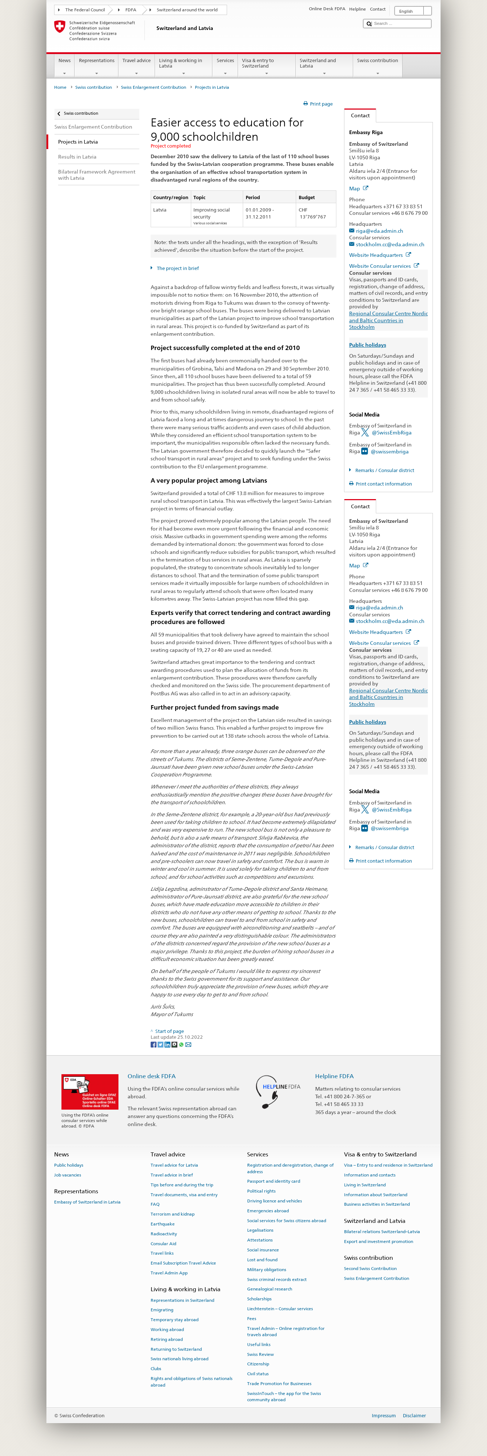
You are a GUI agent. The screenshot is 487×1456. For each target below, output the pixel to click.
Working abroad (167, 1329)
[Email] (188, 1044)
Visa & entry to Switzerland (266, 67)
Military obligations (266, 1269)
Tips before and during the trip (182, 1184)
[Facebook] (154, 1044)
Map (359, 188)
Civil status (258, 1373)
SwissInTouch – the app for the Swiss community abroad (284, 1396)
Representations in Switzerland (182, 1300)
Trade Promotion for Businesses (279, 1383)
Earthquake (163, 1224)
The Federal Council (85, 9)
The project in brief (177, 268)
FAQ (155, 1204)
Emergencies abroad (268, 1210)
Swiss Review (260, 1354)
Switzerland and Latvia (324, 67)
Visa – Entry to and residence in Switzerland (388, 1165)
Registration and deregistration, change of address (290, 1168)
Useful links (259, 1344)
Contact (357, 115)
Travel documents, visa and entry (184, 1194)
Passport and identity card (273, 1181)
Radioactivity (164, 1233)
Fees (251, 1318)
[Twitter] (161, 1044)
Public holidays (68, 1165)
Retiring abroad (167, 1339)
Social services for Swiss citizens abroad (286, 1220)
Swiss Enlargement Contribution (153, 87)
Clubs (156, 1368)
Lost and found (262, 1259)
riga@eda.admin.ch (379, 231)
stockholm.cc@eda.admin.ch (390, 244)
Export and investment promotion (378, 1241)
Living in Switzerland (365, 1184)
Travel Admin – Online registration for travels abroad (286, 1331)
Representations (96, 67)
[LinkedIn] (168, 1044)
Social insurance (263, 1249)
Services (225, 67)
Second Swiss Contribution (370, 1268)
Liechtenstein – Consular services (280, 1308)
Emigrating (162, 1309)
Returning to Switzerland (176, 1349)
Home (60, 87)
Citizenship (258, 1363)
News (65, 67)
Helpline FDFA (334, 1076)
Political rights (261, 1191)
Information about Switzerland (375, 1194)
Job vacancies (67, 1175)
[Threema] (174, 1044)
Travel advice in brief (172, 1175)
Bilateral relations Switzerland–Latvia (382, 1231)
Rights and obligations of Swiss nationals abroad (192, 1381)
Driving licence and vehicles (274, 1201)
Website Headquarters (380, 255)
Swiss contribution (378, 67)
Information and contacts (370, 1175)
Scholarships (259, 1298)
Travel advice (137, 67)
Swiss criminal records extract (277, 1279)
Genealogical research (269, 1289)
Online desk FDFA (152, 1076)
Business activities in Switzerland (377, 1204)
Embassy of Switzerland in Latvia (87, 1202)
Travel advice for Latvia (174, 1165)
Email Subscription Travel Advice (183, 1263)
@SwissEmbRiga (392, 432)
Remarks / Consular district (384, 470)
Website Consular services (384, 266)
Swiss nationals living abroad (179, 1358)
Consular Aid (163, 1243)
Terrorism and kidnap (173, 1214)
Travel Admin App (169, 1273)
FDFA (130, 9)
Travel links (162, 1253)
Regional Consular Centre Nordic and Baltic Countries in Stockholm (388, 320)
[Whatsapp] (181, 1044)
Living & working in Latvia (183, 67)
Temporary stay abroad (175, 1319)
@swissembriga (390, 451)
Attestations (260, 1240)
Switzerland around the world (187, 9)
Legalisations (260, 1230)
